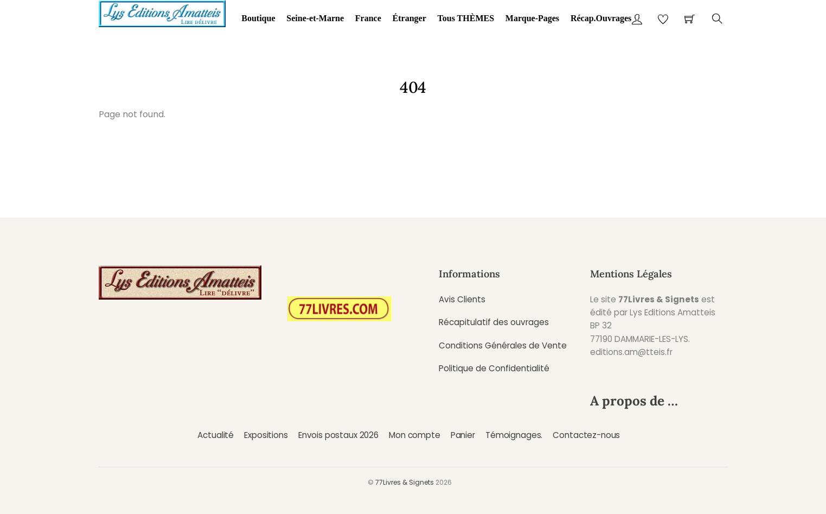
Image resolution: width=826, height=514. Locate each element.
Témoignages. (513, 435)
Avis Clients (462, 299)
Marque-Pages (532, 18)
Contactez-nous (586, 435)
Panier (463, 435)
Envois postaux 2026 (338, 435)
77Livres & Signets (404, 482)
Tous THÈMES (466, 18)
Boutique (258, 18)
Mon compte (414, 435)
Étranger (409, 18)
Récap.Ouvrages (601, 18)
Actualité (215, 435)
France (368, 18)
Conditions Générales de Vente (503, 345)
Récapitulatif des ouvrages (494, 322)
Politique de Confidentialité (494, 368)
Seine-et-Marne (315, 18)
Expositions (265, 435)
